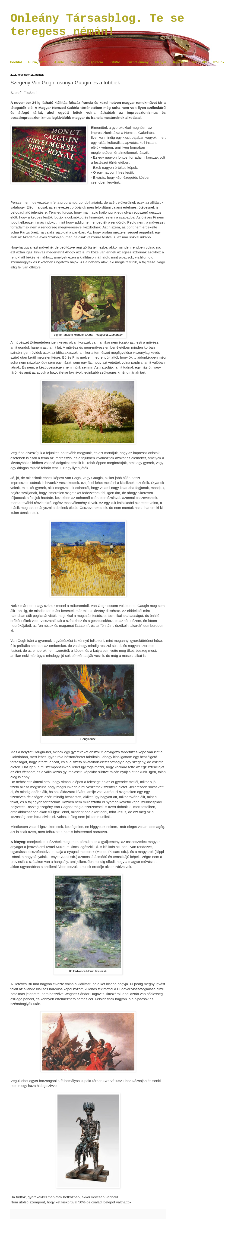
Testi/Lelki (199, 62)
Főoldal (16, 62)
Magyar (160, 62)
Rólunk (218, 62)
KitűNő (115, 62)
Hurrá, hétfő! (38, 62)
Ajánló (59, 62)
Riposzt (179, 62)
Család (76, 62)
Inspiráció (95, 62)
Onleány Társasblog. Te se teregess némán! (97, 25)
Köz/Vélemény (138, 62)
